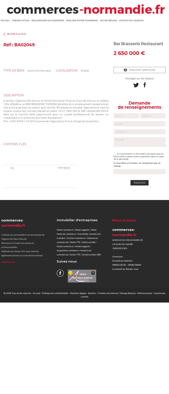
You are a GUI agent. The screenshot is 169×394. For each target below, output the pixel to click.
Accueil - (37, 293)
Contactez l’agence (131, 20)
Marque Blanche (128, 293)
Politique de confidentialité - (56, 293)
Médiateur (8, 262)
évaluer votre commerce (82, 20)
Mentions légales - (79, 293)
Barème (92, 293)
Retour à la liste (16, 34)
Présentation (20, 20)
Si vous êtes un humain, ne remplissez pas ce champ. (137, 164)
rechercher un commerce (48, 20)
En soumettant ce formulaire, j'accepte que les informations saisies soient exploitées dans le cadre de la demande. (139, 156)
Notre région (108, 20)
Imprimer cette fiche (142, 70)
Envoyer (139, 182)
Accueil (5, 20)
